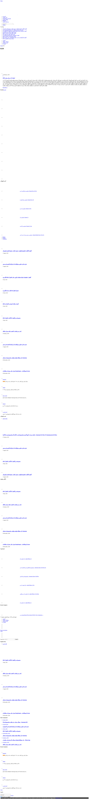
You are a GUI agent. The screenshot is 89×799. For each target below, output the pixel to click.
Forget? (12, 795)
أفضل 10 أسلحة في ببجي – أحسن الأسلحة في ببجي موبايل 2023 (14, 37)
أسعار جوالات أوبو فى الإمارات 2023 (9, 33)
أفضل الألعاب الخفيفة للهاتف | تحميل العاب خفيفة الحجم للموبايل (15, 28)
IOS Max (4, 20)
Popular (4, 237)
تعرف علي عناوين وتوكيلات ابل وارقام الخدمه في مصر (13, 29)
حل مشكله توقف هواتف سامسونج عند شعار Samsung (15, 357)
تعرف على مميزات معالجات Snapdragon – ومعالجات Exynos (16, 371)
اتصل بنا (4, 43)
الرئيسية (4, 16)
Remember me (4, 796)
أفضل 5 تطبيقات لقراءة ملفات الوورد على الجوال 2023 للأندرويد (15, 31)
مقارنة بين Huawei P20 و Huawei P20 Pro (27, 615)
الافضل (4, 40)
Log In (9, 796)
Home (1, 45)
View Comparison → (39, 615)
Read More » (5, 87)
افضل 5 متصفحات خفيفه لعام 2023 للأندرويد (11, 35)
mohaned (4, 379)
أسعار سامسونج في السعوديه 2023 (9, 36)
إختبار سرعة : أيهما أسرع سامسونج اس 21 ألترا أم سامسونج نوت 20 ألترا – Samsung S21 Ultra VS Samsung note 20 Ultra (30, 434)
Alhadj (4, 387)
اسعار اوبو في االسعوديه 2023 (8, 38)
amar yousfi (5, 395)
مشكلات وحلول (6, 41)
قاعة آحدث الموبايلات (7, 18)
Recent (4, 236)
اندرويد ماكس (5, 42)
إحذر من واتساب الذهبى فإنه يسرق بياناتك (12, 331)
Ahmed (4, 403)
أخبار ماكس (5, 17)
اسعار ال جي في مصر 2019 (9, 78)
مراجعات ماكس (6, 21)
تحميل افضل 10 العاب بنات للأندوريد (9, 32)
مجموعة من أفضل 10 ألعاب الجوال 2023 (11, 318)
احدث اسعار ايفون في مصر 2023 (9, 34)
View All (4, 89)
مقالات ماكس (5, 19)
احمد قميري (5, 412)
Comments (5, 238)
